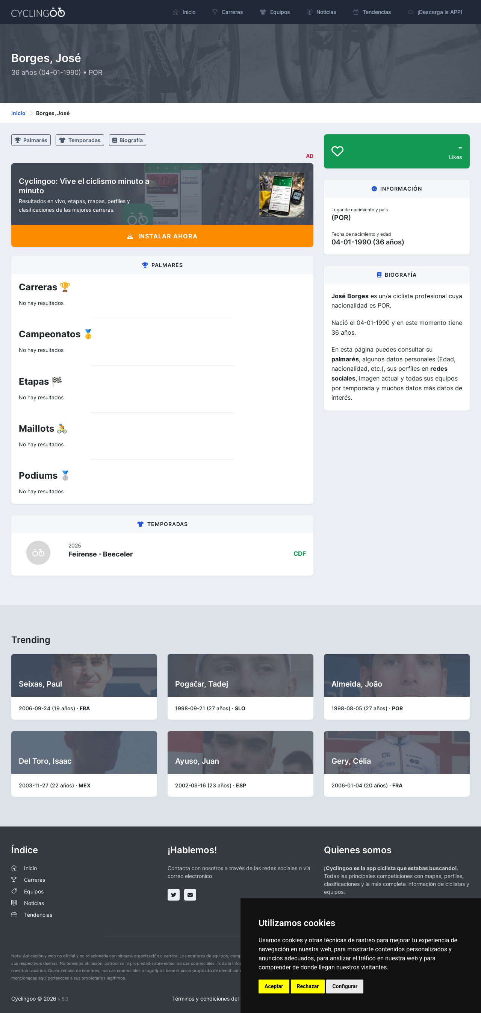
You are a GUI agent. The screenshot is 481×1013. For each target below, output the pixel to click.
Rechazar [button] (308, 986)
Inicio (18, 113)
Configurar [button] (344, 986)
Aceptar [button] (274, 986)
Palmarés (31, 140)
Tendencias (38, 914)
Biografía (127, 140)
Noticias (34, 903)
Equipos (34, 891)
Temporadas (80, 140)
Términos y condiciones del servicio (215, 998)
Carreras (34, 880)
